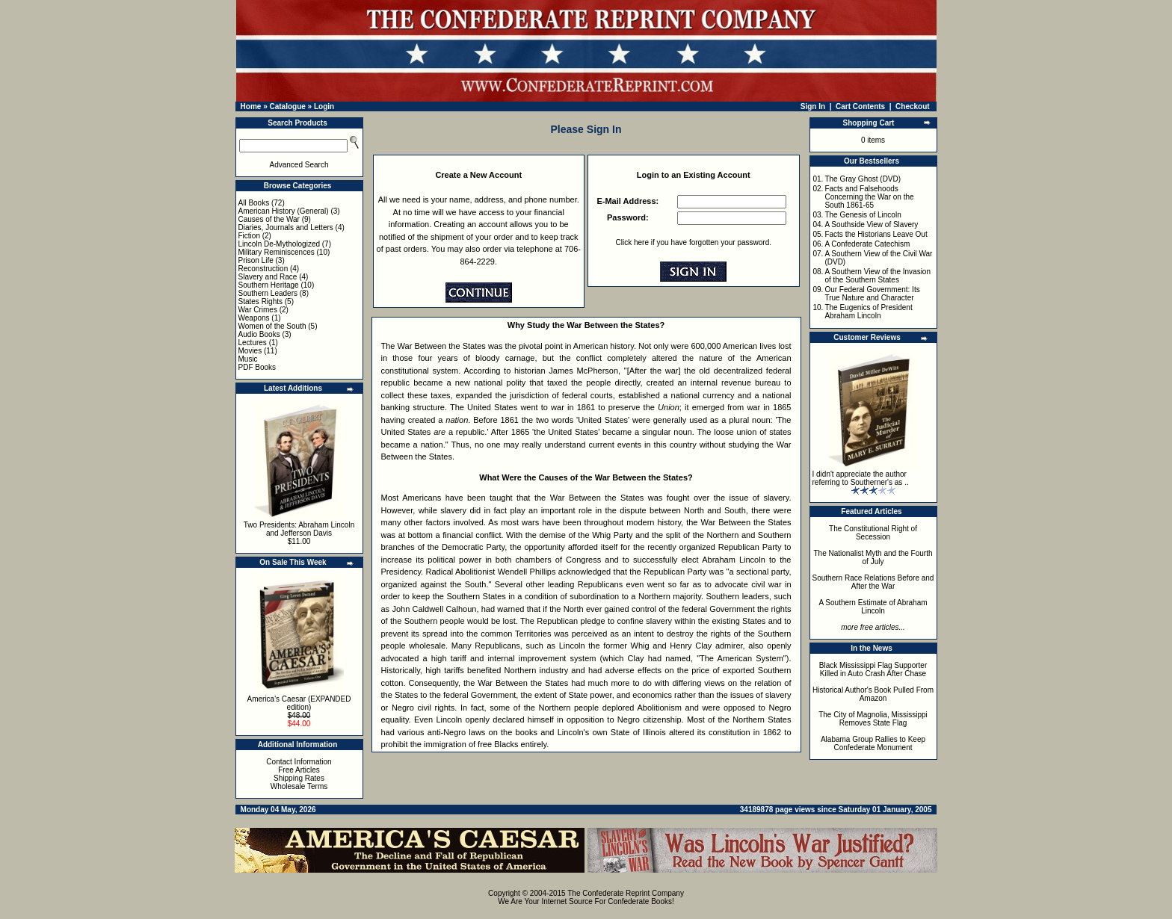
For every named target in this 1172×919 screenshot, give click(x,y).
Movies (250, 351)
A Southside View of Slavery (871, 224)
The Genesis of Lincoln (862, 215)
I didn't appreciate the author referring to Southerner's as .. (860, 478)
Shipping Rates (299, 778)
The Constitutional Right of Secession (873, 533)
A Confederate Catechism (867, 244)
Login (324, 106)
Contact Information (298, 762)
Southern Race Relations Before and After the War (873, 582)
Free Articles (299, 770)
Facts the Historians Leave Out (875, 234)
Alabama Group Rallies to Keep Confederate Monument (873, 743)
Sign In (813, 106)
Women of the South (272, 326)
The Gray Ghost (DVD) (862, 179)
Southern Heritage (268, 285)
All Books (254, 203)
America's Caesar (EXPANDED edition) (299, 703)
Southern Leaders (268, 293)
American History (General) (283, 211)
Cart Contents (860, 106)
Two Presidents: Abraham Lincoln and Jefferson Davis (299, 529)
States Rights (260, 301)
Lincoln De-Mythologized (279, 244)
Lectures (252, 342)
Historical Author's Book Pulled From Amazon (873, 694)
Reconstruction (263, 268)
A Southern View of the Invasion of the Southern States (877, 275)
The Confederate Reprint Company (625, 893)
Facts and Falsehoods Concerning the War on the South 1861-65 (868, 197)
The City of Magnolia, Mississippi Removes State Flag (873, 719)
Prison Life (256, 260)
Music (248, 359)
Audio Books (259, 334)
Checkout (912, 106)
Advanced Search (299, 165)
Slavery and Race (267, 277)
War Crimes (257, 310)
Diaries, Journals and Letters (285, 227)
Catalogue (287, 106)
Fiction (249, 236)
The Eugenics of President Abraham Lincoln (868, 311)
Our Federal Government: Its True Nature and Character (871, 293)
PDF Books (257, 367)
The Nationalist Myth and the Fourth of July (873, 557)
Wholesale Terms (299, 786)
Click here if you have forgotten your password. (693, 242)
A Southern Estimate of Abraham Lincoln (872, 606)
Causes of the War (269, 219)
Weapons (254, 318)
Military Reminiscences (276, 252)
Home (251, 106)
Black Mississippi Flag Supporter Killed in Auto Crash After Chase (873, 669)
